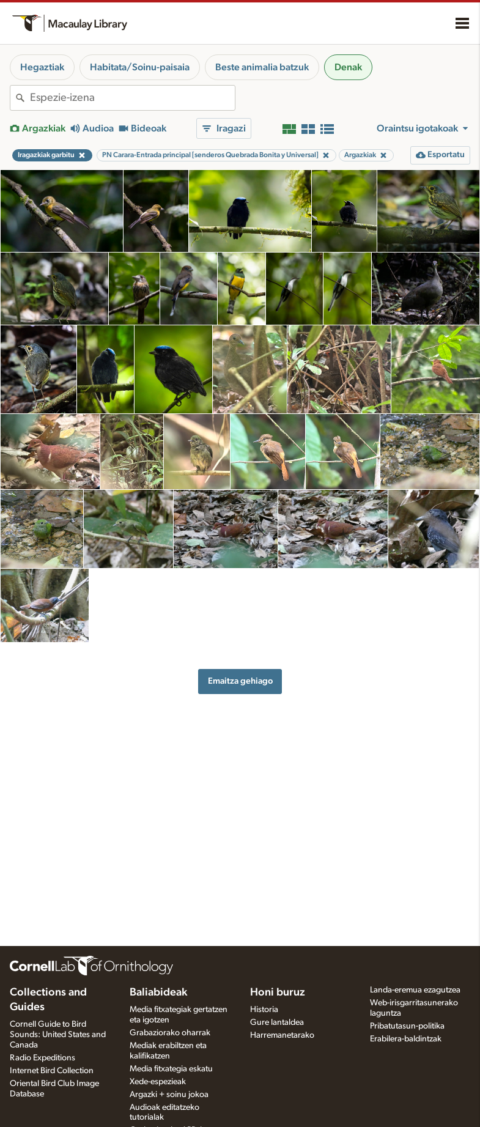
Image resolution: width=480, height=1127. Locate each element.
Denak (348, 67)
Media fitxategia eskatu (171, 1069)
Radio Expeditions (42, 1058)
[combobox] (132, 98)
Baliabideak (158, 992)
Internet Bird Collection (52, 1070)
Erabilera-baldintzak (405, 1039)
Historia (264, 1009)
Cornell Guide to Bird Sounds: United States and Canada (58, 1034)
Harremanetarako (282, 1035)
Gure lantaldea (277, 1022)
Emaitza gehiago (240, 680)
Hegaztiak (42, 67)
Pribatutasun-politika (407, 1026)
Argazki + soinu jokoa (169, 1094)
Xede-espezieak (158, 1081)
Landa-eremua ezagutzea (415, 990)
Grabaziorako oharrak (170, 1033)
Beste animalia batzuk (262, 67)
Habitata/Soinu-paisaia (140, 67)
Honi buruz (277, 992)
